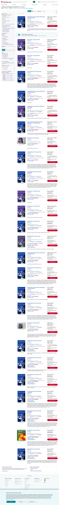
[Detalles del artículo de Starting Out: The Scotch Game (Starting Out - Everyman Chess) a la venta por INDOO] (21, 96)
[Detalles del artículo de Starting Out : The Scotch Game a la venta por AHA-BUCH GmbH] (21, 435)
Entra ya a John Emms (42, 35)
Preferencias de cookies (47, 497)
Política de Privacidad (27, 484)
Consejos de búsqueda (33, 468)
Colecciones (14, 4)
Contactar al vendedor (30, 26)
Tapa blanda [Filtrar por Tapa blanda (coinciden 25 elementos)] (5, 36)
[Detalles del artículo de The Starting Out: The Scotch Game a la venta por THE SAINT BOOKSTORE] (21, 380)
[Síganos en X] (44, 482)
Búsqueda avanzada (4, 4)
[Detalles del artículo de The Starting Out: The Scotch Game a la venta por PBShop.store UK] (21, 363)
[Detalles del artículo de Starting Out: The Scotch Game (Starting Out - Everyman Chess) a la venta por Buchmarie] (21, 258)
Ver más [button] (51, 87)
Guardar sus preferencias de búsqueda (35, 470)
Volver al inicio (29, 475)
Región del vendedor (5, 67)
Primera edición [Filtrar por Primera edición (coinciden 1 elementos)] (5, 39)
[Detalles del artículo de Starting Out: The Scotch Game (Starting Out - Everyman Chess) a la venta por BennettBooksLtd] (21, 292)
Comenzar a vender (55, 4)
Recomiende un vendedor (18, 483)
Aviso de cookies (27, 487)
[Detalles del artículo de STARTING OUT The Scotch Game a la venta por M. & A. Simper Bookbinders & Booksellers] (21, 241)
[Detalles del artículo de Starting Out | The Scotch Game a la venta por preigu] (21, 454)
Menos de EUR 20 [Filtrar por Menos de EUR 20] (5, 54)
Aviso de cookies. (25, 498)
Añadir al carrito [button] (52, 49)
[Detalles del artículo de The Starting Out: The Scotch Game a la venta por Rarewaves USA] (21, 157)
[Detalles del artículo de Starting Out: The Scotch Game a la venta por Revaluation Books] (21, 226)
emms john (7, 8)
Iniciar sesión (43, 1)
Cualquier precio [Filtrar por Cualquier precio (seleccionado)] (5, 53)
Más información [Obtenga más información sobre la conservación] (7, 25)
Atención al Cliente (36, 481)
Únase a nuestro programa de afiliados (18, 482)
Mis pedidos (6, 484)
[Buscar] (34, 2)
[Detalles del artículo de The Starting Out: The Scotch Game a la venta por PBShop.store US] (21, 346)
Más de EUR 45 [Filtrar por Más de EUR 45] (4, 57)
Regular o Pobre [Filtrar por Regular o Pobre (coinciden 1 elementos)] (5, 30)
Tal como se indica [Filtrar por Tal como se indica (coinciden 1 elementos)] (5, 31)
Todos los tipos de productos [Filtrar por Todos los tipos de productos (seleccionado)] (6, 14)
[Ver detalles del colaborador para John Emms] (29, 40)
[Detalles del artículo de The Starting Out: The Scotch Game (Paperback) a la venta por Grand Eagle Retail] (21, 177)
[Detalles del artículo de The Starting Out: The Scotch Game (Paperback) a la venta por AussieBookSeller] (21, 396)
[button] (56, 13)
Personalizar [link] (32, 501)
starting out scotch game (17, 8)
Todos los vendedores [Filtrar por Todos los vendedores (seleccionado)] (6, 72)
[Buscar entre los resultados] (37, 13)
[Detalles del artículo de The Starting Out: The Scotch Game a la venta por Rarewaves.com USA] (21, 77)
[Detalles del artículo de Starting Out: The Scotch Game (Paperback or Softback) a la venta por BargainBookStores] (21, 111)
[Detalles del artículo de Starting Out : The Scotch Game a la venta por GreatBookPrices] (21, 45)
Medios (25, 481)
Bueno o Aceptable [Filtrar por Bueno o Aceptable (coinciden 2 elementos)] (5, 29)
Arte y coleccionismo (35, 4)
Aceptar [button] (11, 501)
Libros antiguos (24, 4)
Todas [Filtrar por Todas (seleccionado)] (3, 34)
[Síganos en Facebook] (44, 480)
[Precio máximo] (8, 59)
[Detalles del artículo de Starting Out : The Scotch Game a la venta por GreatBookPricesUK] (21, 196)
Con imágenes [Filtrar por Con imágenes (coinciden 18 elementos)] (5, 43)
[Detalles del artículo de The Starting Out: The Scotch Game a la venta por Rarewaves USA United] (21, 273)
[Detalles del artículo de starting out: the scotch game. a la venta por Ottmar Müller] (21, 140)
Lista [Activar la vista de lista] (29, 11)
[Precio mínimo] (3, 59)
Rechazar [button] (21, 501)
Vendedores (44, 4)
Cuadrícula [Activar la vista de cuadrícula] (34, 11)
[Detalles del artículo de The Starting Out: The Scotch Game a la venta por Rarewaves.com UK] (21, 308)
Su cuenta (48, 1)
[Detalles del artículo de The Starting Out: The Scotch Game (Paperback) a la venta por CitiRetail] (21, 416)
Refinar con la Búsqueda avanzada (27, 8)
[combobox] (22, 2)
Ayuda (56, 1)
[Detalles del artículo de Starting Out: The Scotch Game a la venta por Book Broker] (21, 325)
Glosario (31, 469)
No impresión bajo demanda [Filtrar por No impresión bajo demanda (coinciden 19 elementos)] (7, 44)
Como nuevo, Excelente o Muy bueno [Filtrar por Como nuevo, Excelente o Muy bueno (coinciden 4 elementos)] (8, 28)
